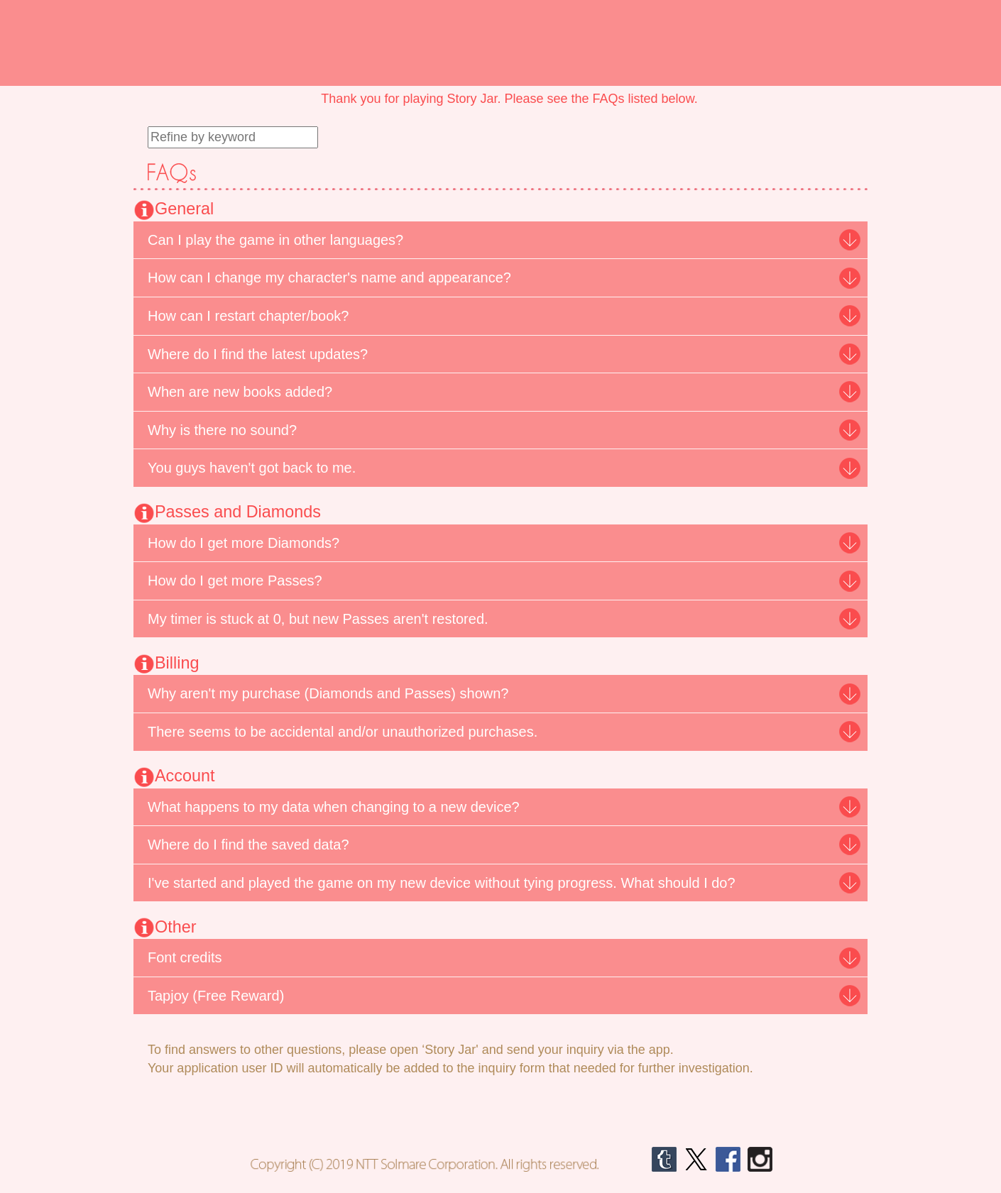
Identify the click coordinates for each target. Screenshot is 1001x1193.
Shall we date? (143, 21)
